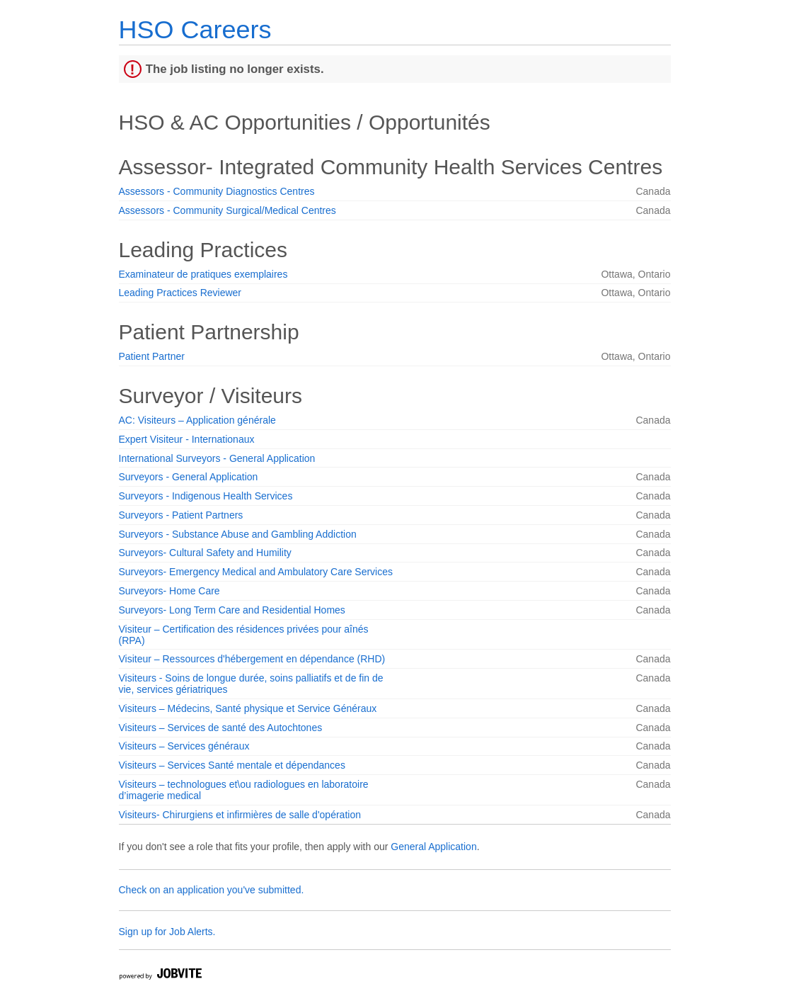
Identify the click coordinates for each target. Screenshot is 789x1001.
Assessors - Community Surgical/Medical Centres (227, 210)
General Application (433, 846)
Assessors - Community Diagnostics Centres (217, 191)
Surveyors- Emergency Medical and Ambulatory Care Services (256, 571)
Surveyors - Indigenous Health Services (206, 496)
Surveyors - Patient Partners (181, 515)
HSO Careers (195, 29)
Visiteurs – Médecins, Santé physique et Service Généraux (248, 708)
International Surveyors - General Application (217, 458)
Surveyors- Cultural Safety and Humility (205, 552)
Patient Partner (152, 356)
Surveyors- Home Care (169, 590)
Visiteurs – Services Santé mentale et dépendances (232, 765)
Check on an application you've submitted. (211, 889)
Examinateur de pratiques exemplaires (203, 274)
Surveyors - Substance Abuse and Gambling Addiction (238, 534)
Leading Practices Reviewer (180, 292)
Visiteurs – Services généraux (184, 746)
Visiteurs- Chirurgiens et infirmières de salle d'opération (240, 814)
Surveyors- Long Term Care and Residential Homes (232, 610)
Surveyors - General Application (188, 476)
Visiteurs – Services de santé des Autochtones (221, 727)
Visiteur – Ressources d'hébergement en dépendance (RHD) (252, 658)
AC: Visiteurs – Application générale (197, 420)
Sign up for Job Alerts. (167, 931)
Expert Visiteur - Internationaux (187, 439)
